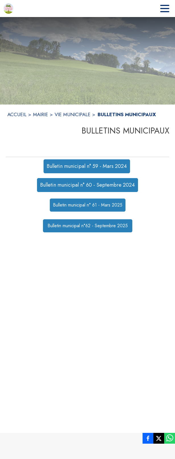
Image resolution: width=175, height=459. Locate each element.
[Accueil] (8, 8)
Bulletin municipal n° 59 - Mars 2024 (87, 166)
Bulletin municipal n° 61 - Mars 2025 (87, 205)
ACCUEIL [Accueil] (16, 114)
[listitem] (148, 439)
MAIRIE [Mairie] (40, 114)
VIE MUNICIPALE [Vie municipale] (72, 114)
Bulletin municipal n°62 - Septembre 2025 (87, 225)
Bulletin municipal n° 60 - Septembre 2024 (87, 185)
